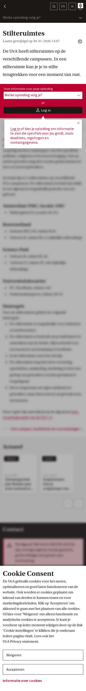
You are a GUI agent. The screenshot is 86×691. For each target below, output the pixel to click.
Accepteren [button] (15, 669)
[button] (3, 6)
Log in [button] (15, 128)
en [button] (63, 6)
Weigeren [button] (13, 655)
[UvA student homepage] (81, 6)
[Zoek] (54, 6)
